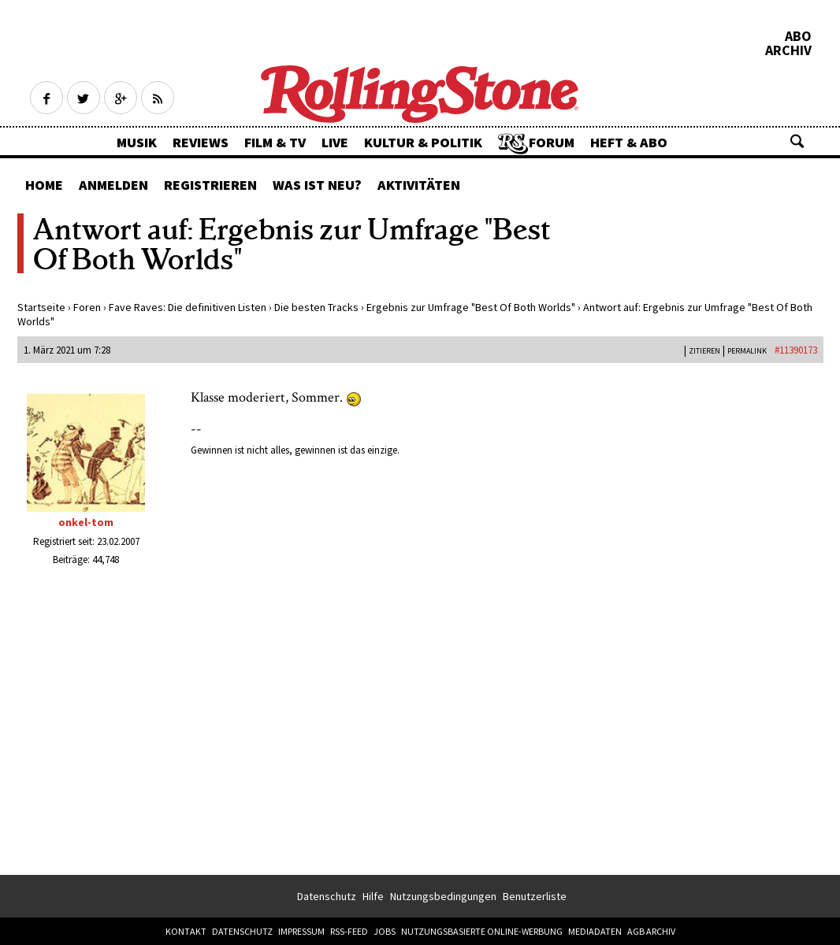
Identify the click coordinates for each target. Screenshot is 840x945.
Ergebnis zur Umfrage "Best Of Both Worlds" (470, 307)
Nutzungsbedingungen (443, 896)
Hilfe (373, 896)
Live (335, 142)
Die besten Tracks (316, 307)
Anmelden (113, 185)
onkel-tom (85, 522)
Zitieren (704, 351)
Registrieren (210, 185)
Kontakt (185, 931)
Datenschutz (326, 896)
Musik (137, 142)
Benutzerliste (535, 896)
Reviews (201, 142)
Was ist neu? (317, 185)
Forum (551, 142)
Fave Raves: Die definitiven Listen (187, 307)
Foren (87, 307)
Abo (798, 36)
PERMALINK (747, 351)
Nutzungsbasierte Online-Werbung (482, 931)
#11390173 (796, 350)
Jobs (385, 931)
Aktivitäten (418, 185)
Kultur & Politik (423, 142)
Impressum (301, 931)
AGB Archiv (651, 931)
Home (44, 185)
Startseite (41, 307)
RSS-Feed (349, 931)
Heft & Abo (628, 142)
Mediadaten (595, 931)
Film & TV (275, 142)
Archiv (788, 50)
